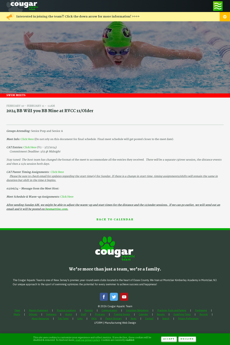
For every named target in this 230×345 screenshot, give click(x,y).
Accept (169, 339)
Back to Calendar (115, 220)
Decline (187, 339)
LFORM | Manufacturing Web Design (115, 322)
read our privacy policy (88, 340)
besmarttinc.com (56, 209)
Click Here (27, 139)
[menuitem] (17, 310)
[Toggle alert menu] (225, 16)
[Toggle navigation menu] (218, 6)
